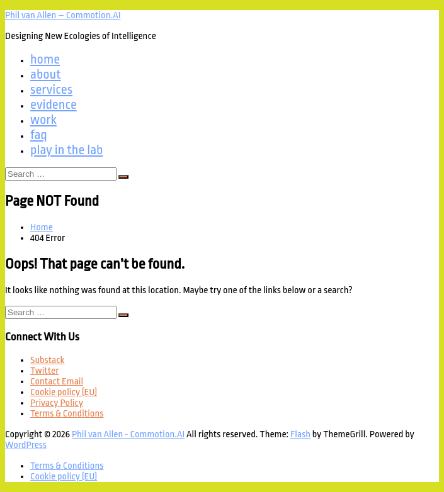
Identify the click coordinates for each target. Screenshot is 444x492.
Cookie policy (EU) (63, 392)
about (45, 74)
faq (38, 134)
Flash (300, 434)
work (43, 119)
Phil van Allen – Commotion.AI (62, 15)
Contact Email (56, 381)
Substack (47, 360)
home (45, 59)
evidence (53, 104)
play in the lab (66, 149)
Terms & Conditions (66, 413)
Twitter (44, 371)
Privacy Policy (56, 403)
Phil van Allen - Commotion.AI (128, 434)
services (51, 89)
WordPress (26, 445)
